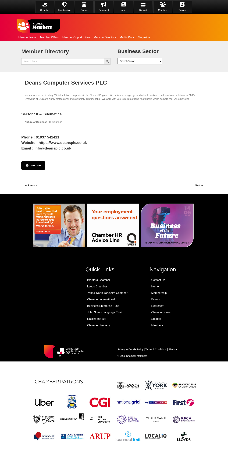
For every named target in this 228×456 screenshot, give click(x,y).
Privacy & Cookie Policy (130, 349)
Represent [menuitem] (157, 305)
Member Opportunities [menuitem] (76, 37)
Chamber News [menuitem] (160, 312)
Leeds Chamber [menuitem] (97, 286)
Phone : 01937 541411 (40, 137)
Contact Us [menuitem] (158, 280)
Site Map (173, 349)
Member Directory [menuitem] (105, 37)
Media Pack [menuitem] (127, 37)
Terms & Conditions (155, 349)
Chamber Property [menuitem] (98, 325)
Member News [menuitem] (27, 37)
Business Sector (138, 51)
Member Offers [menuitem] (49, 37)
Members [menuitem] (157, 325)
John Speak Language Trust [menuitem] (104, 312)
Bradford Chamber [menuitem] (98, 280)
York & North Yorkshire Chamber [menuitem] (107, 292)
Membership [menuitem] (159, 292)
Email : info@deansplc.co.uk (46, 148)
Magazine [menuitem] (144, 37)
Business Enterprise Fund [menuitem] (103, 305)
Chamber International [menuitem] (101, 299)
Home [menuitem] (155, 286)
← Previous (31, 185)
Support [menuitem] (156, 318)
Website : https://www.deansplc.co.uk (54, 143)
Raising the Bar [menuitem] (96, 318)
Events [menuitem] (155, 299)
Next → (199, 185)
